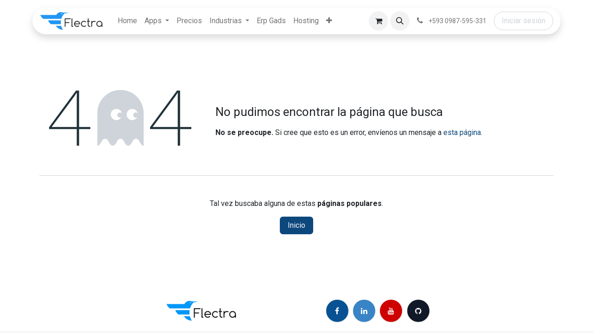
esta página (462, 132)
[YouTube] (391, 311)
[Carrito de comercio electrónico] (378, 21)
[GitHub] (418, 311)
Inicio (296, 225)
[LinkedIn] (364, 311)
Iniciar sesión (523, 20)
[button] (400, 21)
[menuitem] (127, 21)
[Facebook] (337, 311)
